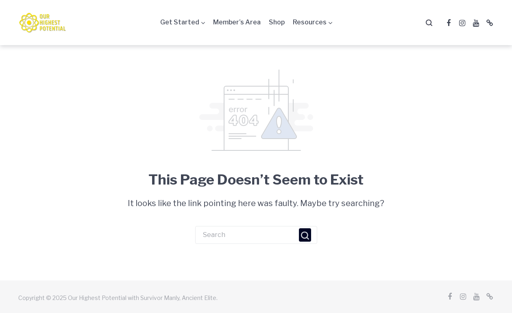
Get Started (179, 22)
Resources (310, 22)
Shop (277, 22)
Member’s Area (237, 22)
